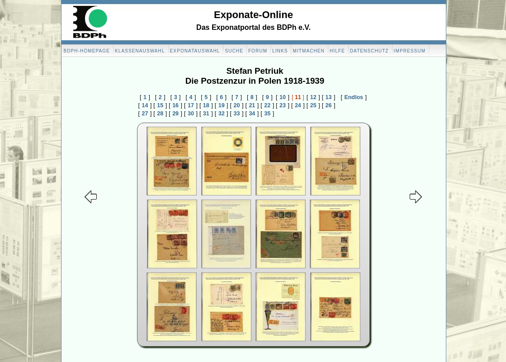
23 (282, 105)
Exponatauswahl (195, 50)
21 (252, 105)
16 (175, 105)
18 (206, 105)
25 (313, 105)
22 (267, 105)
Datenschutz (369, 50)
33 (237, 113)
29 (175, 113)
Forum (257, 50)
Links (280, 50)
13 (329, 97)
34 (252, 113)
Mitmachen (308, 50)
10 (282, 97)
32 (221, 113)
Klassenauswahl (140, 50)
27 (145, 113)
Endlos (353, 97)
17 (191, 105)
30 (191, 113)
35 (267, 113)
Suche (234, 50)
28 (160, 113)
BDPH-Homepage (87, 50)
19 (221, 105)
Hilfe (337, 50)
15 (160, 105)
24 (298, 105)
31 (206, 113)
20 (237, 105)
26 (329, 105)
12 (313, 97)
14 (145, 105)
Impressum (410, 50)
